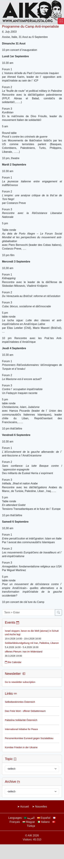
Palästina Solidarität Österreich (21, 720)
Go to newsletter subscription (20, 682)
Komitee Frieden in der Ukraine (21, 747)
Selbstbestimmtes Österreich (20, 702)
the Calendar (13, 662)
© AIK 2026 (32, 835)
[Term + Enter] (28, 612)
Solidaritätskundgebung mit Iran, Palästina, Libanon (32, 643)
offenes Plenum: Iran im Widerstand (23, 651)
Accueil (24, 806)
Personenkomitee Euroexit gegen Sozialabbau (29, 738)
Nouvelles (41, 806)
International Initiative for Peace (21, 729)
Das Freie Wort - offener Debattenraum (25, 711)
